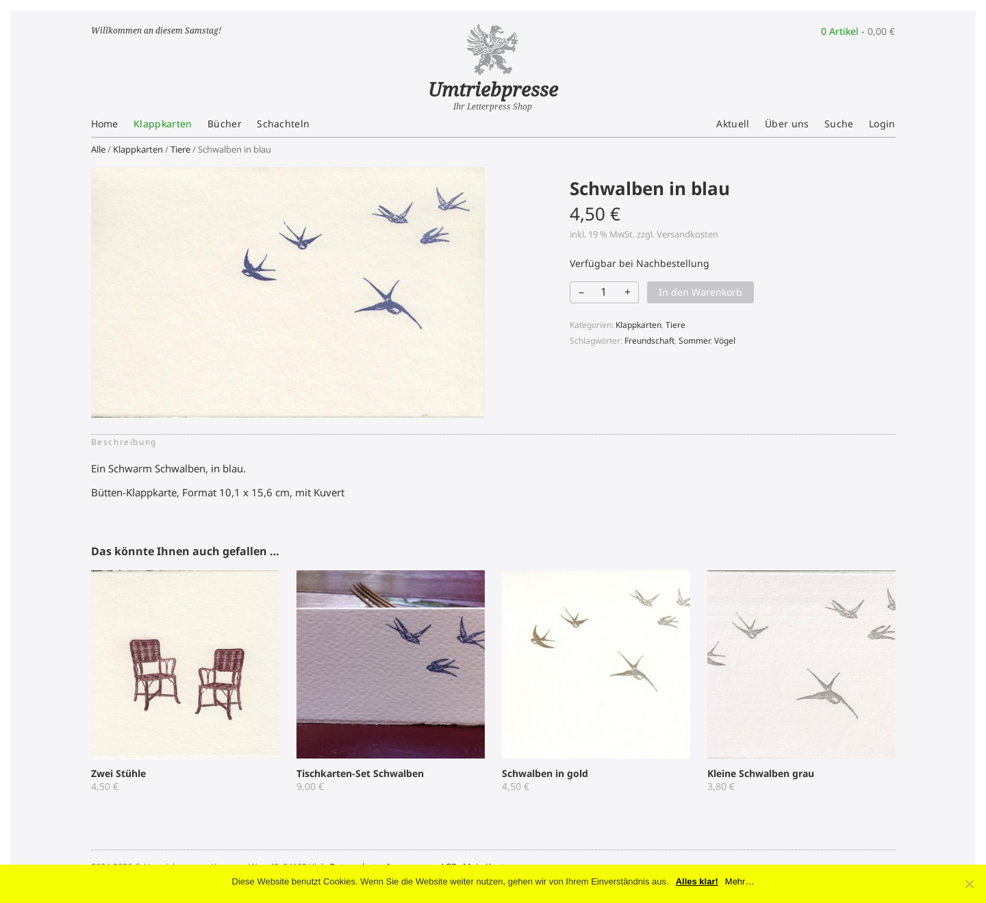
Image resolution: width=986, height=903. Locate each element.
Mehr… (740, 881)
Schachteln (283, 123)
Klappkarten (163, 123)
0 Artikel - (858, 31)
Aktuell (732, 123)
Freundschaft (649, 340)
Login (882, 123)
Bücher (224, 123)
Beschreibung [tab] (124, 442)
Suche (839, 123)
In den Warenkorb (700, 291)
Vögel (724, 340)
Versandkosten (687, 234)
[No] (969, 884)
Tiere (180, 149)
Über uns (787, 123)
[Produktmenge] (603, 291)
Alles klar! (697, 881)
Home (104, 123)
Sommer (694, 340)
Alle (98, 149)
